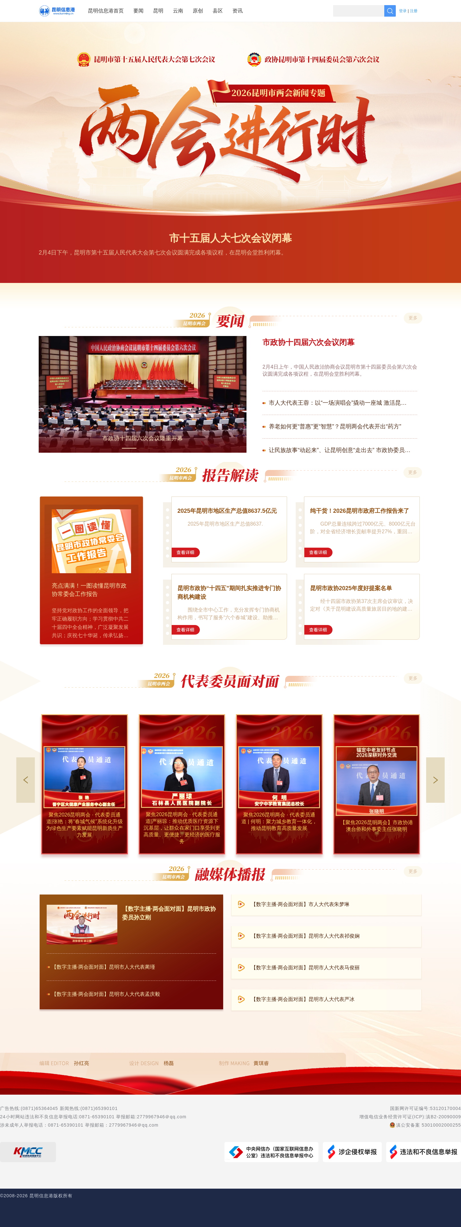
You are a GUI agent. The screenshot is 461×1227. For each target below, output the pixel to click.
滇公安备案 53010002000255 (428, 1125)
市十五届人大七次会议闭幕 (230, 238)
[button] (435, 780)
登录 (403, 11)
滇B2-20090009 (443, 1116)
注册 (414, 11)
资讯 (237, 10)
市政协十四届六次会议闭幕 (308, 342)
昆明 (158, 10)
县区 (218, 10)
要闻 (138, 10)
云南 (178, 10)
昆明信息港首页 (106, 10)
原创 (198, 10)
